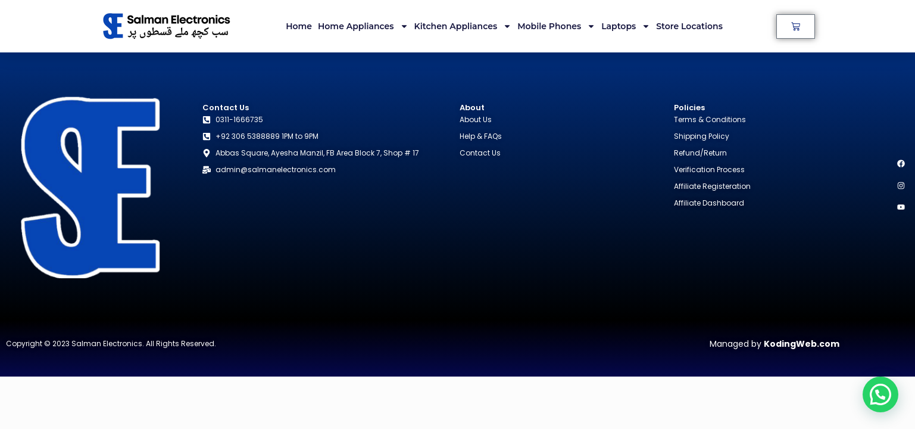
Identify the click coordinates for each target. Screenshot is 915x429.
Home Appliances (363, 26)
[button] (880, 394)
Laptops (625, 26)
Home (299, 26)
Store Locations (689, 26)
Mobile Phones (556, 26)
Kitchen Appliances (463, 26)
